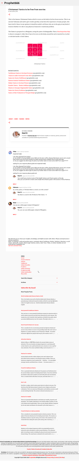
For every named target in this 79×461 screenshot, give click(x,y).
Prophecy (23, 266)
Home (22, 258)
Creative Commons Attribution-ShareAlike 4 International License (39, 455)
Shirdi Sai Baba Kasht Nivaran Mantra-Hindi (32, 296)
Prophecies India (25, 270)
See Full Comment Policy (15, 245)
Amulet (11, 118)
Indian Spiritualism (26, 272)
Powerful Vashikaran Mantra (28, 368)
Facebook (38, 449)
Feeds (28, 449)
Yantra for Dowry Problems (16, 90)
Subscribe (49, 449)
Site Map (61, 457)
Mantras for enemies (26, 353)
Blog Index (24, 274)
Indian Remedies (25, 265)
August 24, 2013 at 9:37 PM (28, 175)
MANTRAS (23, 425)
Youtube (44, 449)
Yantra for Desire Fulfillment (17, 78)
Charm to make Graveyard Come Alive (20, 75)
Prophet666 (11, 2)
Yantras (23, 261)
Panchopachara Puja (63, 31)
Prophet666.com (32, 135)
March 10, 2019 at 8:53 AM (28, 207)
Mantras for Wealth (26, 396)
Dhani (14, 202)
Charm (16, 118)
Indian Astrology (25, 268)
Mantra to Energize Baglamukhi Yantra (20, 88)
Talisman (21, 118)
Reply (14, 184)
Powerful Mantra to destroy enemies (30, 411)
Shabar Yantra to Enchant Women (18, 83)
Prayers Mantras (25, 259)
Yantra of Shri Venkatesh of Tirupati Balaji (21, 93)
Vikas (14, 151)
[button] (9, 15)
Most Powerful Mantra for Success (30, 324)
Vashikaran (24, 263)
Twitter (33, 449)
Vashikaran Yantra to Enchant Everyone (20, 73)
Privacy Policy (50, 457)
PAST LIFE (23, 382)
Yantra (27, 118)
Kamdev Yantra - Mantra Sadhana (18, 85)
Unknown (15, 187)
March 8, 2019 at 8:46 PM (22, 202)
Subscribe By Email (28, 288)
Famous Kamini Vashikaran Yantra (19, 80)
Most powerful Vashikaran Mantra (29, 310)
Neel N (20, 176)
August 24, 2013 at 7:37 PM (25, 187)
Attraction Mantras (26, 339)
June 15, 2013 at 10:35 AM (22, 151)
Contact (57, 457)
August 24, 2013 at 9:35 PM (28, 192)
